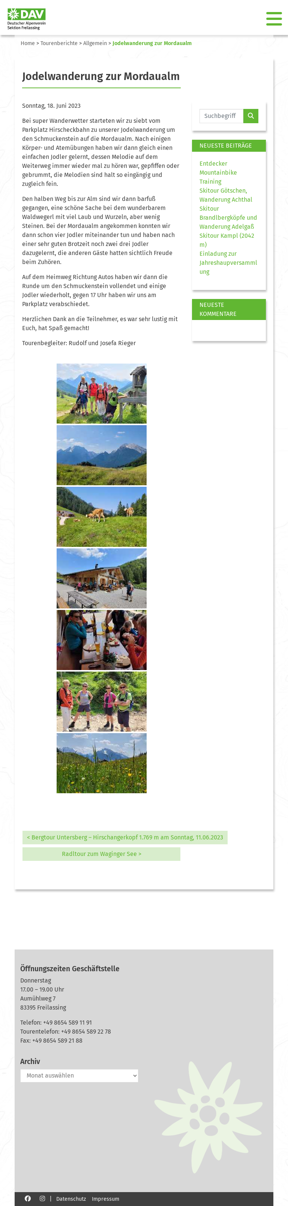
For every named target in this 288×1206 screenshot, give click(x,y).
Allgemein (95, 43)
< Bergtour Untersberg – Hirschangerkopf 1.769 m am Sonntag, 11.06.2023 (125, 837)
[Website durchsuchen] (221, 116)
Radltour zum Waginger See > (101, 853)
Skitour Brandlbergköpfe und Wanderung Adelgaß (228, 217)
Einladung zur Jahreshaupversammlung (228, 262)
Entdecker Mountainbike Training (218, 172)
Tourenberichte (59, 43)
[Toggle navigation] (275, 19)
